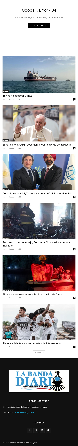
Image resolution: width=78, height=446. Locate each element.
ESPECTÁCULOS (8, 290)
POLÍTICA (6, 189)
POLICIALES (6, 238)
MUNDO (5, 91)
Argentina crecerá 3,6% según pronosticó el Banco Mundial (37, 193)
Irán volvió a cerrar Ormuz (17, 95)
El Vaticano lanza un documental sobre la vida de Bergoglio (37, 144)
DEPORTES (6, 339)
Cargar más (39, 352)
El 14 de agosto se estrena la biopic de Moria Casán (33, 294)
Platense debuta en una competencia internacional (32, 343)
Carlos (5, 99)
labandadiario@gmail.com (24, 412)
